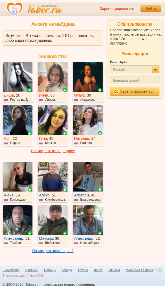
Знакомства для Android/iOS (23, 275)
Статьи (83, 270)
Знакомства (11, 270)
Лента (98, 270)
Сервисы (31, 270)
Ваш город (119, 61)
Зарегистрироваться (117, 8)
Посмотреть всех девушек (53, 151)
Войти (151, 9)
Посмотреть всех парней (52, 251)
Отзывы (114, 270)
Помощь (50, 270)
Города (67, 270)
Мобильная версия (139, 270)
